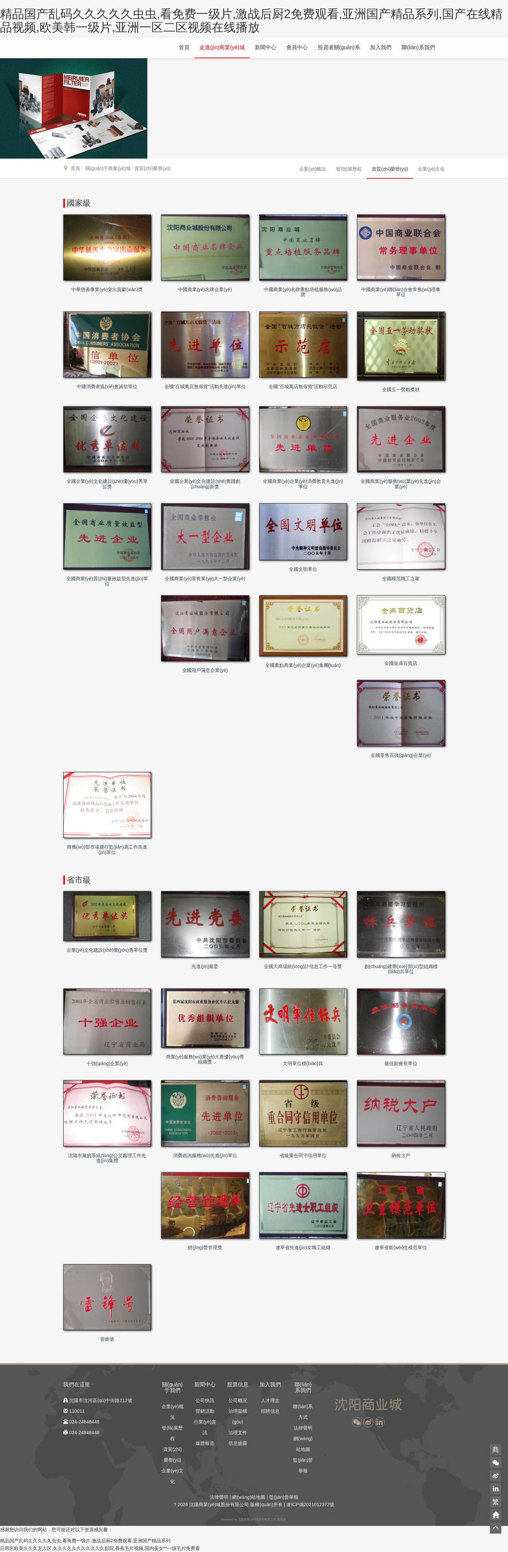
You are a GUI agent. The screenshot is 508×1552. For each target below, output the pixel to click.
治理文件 (237, 1432)
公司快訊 (205, 1400)
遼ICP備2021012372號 (310, 1504)
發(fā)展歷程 (349, 169)
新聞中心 (265, 47)
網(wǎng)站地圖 (248, 1497)
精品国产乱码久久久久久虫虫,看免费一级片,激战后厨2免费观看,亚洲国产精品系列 (85, 1540)
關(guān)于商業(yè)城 (108, 168)
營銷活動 (205, 1411)
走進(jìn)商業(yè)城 (222, 47)
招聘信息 (270, 1411)
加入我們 (380, 47)
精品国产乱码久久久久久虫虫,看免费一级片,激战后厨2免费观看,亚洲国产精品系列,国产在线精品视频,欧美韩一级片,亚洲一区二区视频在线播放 (251, 20)
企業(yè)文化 (431, 169)
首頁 (184, 47)
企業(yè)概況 (312, 169)
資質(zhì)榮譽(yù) (390, 169)
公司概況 (237, 1400)
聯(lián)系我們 (418, 47)
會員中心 (297, 47)
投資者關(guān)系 (339, 47)
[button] (357, 1422)
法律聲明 (303, 1428)
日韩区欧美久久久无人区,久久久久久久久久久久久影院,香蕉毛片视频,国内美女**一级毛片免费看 (100, 1548)
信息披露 (237, 1443)
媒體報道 (205, 1443)
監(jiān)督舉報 (283, 1497)
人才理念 (270, 1400)
